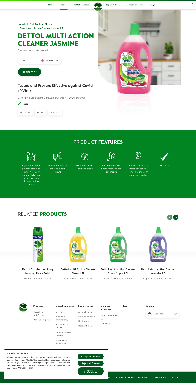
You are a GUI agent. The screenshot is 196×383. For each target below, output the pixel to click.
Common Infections (135, 5)
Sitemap (174, 377)
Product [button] (64, 5)
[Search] (192, 4)
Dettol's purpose (65, 305)
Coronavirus (106, 323)
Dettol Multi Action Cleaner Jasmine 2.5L (42, 28)
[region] (56, 364)
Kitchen (40, 112)
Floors (48, 24)
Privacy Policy (144, 377)
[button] (162, 314)
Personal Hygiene (41, 320)
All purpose (25, 112)
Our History (61, 312)
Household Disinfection (30, 24)
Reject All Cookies (91, 363)
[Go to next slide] (175, 217)
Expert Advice (113, 5)
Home (51, 5)
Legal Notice (160, 377)
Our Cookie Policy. (25, 368)
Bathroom (55, 112)
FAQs (152, 5)
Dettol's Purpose (81, 5)
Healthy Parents (85, 326)
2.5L (23, 60)
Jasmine (49, 60)
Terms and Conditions (124, 377)
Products (38, 305)
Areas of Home (85, 312)
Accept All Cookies (90, 356)
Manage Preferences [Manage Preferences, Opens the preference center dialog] (90, 371)
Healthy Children (86, 321)
